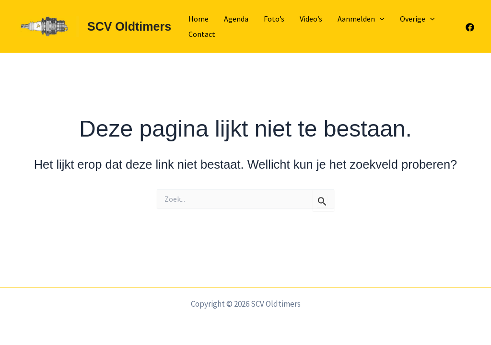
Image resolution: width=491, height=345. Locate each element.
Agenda (236, 18)
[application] (380, 18)
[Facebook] (470, 27)
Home (198, 18)
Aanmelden (361, 18)
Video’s (311, 18)
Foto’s (274, 18)
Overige (417, 18)
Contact (201, 34)
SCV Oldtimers (129, 26)
